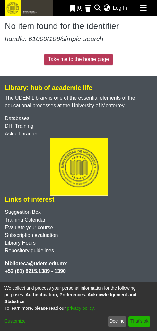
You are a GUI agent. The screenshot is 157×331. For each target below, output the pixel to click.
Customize (15, 321)
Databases (17, 118)
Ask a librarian (21, 133)
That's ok (139, 321)
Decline (117, 321)
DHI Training (19, 126)
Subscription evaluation (31, 235)
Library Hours (20, 243)
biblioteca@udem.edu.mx (36, 263)
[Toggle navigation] (143, 8)
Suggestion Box (23, 212)
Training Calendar (25, 219)
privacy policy (80, 308)
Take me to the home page (78, 59)
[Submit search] (98, 8)
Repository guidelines (29, 250)
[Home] (29, 8)
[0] (76, 8)
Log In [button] (120, 8)
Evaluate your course (29, 227)
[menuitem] (107, 8)
